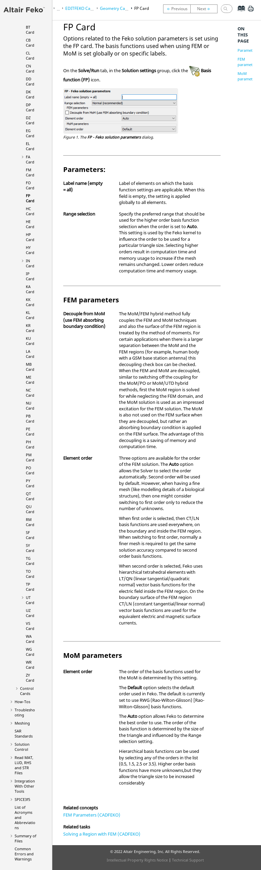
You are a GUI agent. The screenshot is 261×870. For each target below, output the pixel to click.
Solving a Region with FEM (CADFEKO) (101, 834)
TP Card (30, 587)
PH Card (30, 444)
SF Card (30, 535)
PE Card (30, 431)
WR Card (30, 665)
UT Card (30, 600)
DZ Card (30, 120)
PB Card (30, 418)
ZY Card (30, 678)
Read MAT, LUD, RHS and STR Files (24, 765)
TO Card (30, 574)
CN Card (30, 68)
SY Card (30, 548)
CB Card (30, 42)
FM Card (30, 172)
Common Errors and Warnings (24, 853)
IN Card (30, 263)
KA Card (30, 289)
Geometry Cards (115, 8)
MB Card (30, 367)
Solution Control (22, 747)
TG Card (30, 561)
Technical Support (188, 860)
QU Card (30, 509)
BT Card (30, 30)
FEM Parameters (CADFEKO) (91, 815)
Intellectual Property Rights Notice (137, 860)
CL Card (30, 55)
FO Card (30, 185)
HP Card (30, 237)
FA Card (30, 159)
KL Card (30, 315)
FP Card (30, 198)
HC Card (30, 211)
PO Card (30, 470)
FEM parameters (248, 62)
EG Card (30, 133)
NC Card (30, 392)
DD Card (30, 81)
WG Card (30, 652)
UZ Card (30, 613)
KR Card (30, 328)
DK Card (30, 94)
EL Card (30, 146)
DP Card (30, 107)
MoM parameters (248, 76)
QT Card (30, 496)
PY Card (30, 483)
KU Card (30, 341)
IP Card (30, 276)
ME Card (30, 380)
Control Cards (27, 691)
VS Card (30, 626)
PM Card (30, 457)
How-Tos (22, 701)
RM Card (30, 522)
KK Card (30, 302)
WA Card (30, 639)
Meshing (22, 723)
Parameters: (248, 50)
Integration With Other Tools (25, 786)
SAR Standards (24, 733)
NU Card (30, 405)
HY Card (30, 250)
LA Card (30, 354)
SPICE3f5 (22, 799)
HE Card (30, 224)
